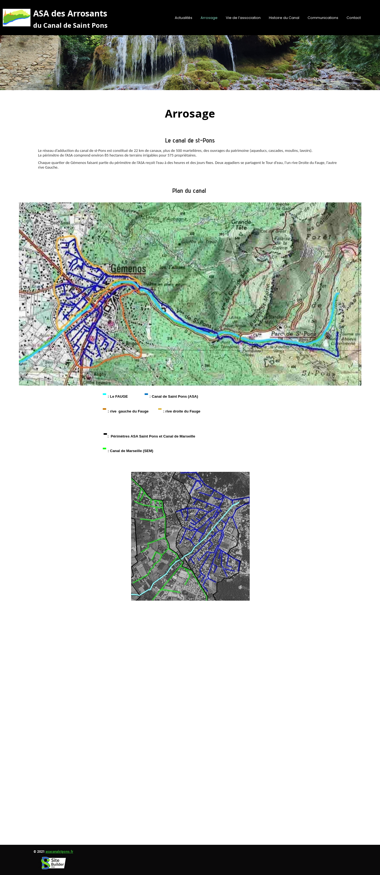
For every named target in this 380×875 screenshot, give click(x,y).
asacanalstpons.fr (59, 852)
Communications (323, 17)
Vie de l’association (243, 17)
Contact (354, 17)
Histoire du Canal (284, 17)
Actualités (183, 17)
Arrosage (209, 17)
